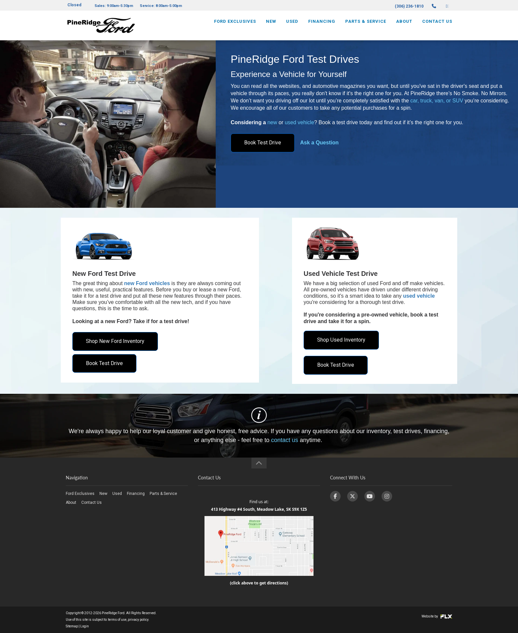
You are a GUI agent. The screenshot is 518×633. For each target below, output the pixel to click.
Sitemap (72, 626)
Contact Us (437, 25)
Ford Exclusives (235, 25)
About (404, 25)
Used (292, 25)
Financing (321, 25)
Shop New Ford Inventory (115, 341)
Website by (437, 616)
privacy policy (138, 619)
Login (84, 626)
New (271, 25)
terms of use (117, 619)
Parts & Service (365, 25)
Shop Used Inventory (341, 340)
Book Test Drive (262, 142)
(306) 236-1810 (409, 6)
